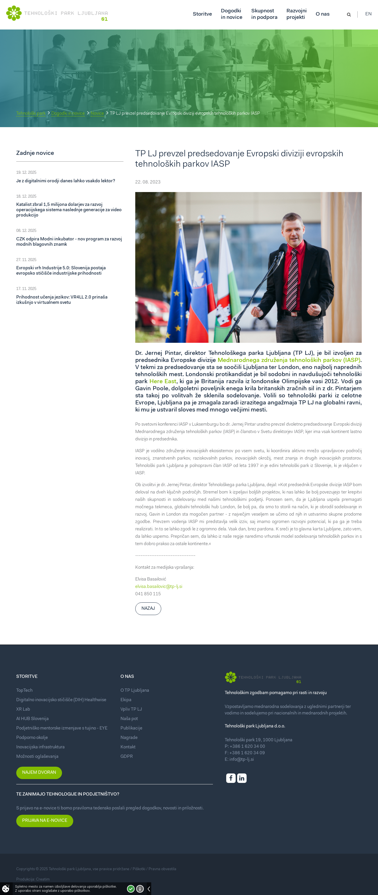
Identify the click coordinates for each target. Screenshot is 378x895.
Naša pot (129, 719)
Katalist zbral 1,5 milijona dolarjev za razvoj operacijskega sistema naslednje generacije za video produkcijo (69, 210)
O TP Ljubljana (134, 691)
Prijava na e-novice (44, 821)
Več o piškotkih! (140, 889)
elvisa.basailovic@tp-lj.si (158, 587)
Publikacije (131, 728)
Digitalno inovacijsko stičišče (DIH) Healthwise (61, 700)
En (369, 14)
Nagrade (129, 738)
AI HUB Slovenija (32, 719)
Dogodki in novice (68, 114)
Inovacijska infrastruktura (40, 747)
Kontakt (128, 747)
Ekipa (125, 700)
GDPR (126, 757)
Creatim (43, 879)
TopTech (24, 691)
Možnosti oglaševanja (37, 757)
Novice (97, 114)
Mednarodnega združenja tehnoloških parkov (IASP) (289, 360)
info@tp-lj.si (241, 760)
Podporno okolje (32, 738)
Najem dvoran (39, 773)
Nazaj (148, 608)
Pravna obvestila (162, 869)
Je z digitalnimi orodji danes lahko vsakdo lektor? (65, 181)
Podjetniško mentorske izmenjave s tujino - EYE (61, 728)
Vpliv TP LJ (131, 709)
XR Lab (23, 709)
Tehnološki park (30, 114)
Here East (162, 382)
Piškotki (139, 869)
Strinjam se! (131, 889)
